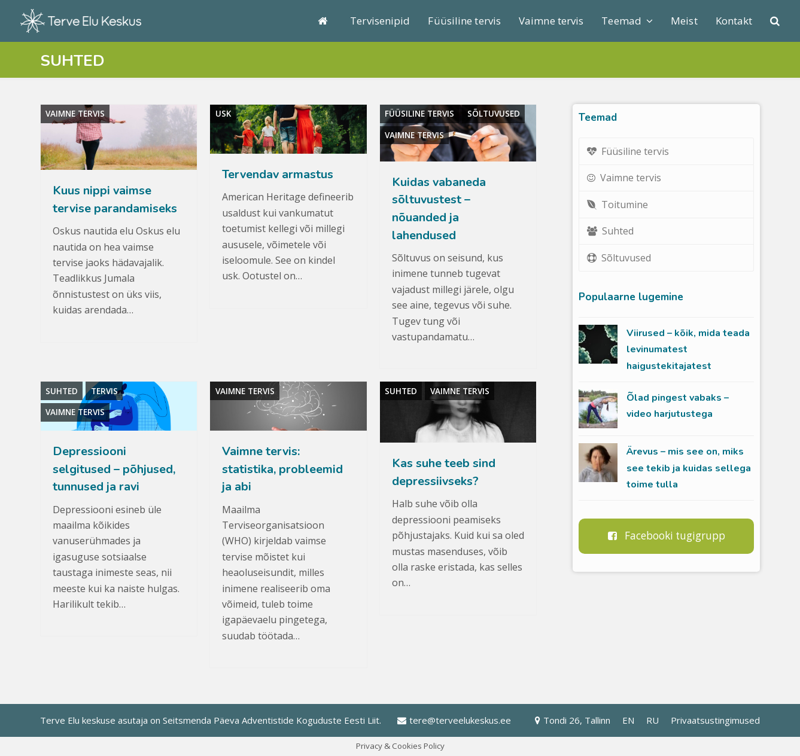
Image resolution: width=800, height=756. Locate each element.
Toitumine (618, 204)
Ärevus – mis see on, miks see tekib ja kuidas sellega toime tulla (688, 468)
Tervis (104, 391)
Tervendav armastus (277, 174)
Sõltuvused (493, 113)
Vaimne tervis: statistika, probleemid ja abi (282, 469)
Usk (223, 113)
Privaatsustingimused (715, 720)
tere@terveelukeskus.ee (454, 720)
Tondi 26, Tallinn (572, 720)
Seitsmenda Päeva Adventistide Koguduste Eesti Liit (271, 720)
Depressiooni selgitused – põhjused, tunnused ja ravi (114, 469)
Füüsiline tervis (419, 113)
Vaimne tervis (75, 113)
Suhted (61, 391)
